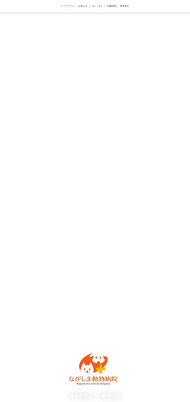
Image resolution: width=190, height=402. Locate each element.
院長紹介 (124, 6)
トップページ (67, 6)
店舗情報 (111, 6)
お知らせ (83, 6)
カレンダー (97, 6)
